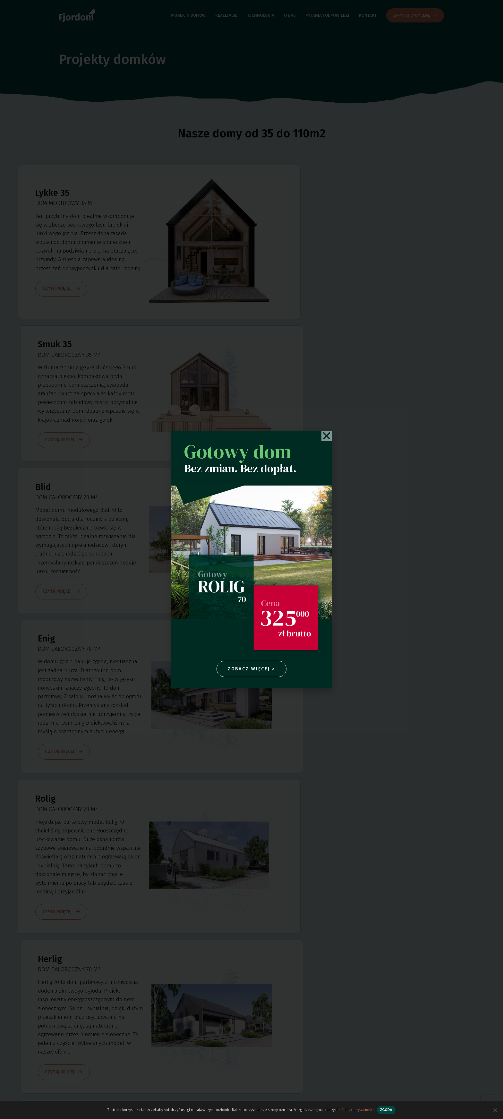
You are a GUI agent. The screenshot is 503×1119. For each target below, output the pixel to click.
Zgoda (386, 1110)
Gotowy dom (237, 451)
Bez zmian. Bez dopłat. (240, 467)
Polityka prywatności (357, 1110)
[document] (251, 559)
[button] (326, 435)
